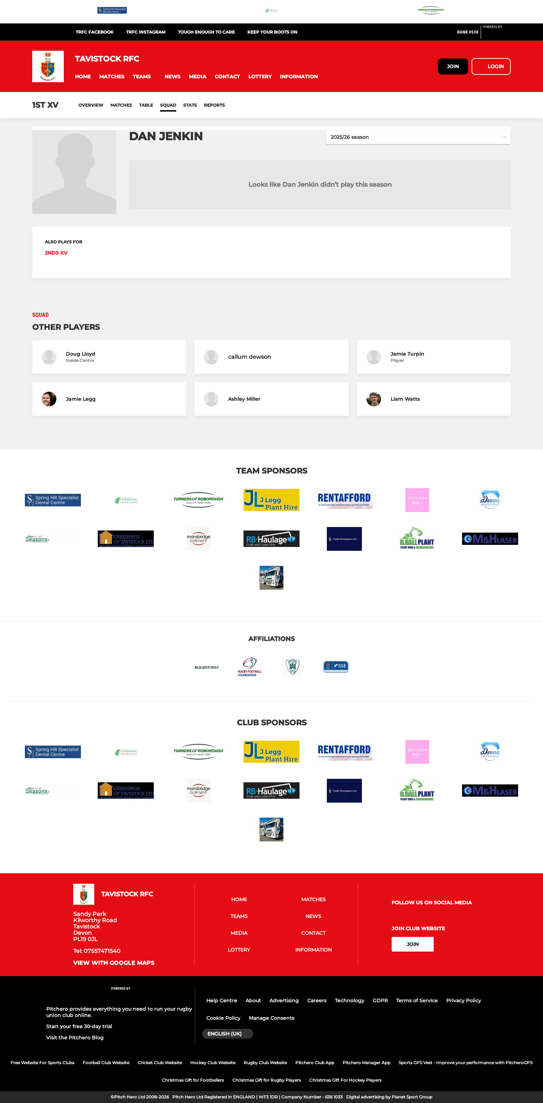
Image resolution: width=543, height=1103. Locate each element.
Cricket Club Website (160, 1062)
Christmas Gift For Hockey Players (345, 1080)
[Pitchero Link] (497, 35)
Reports (214, 105)
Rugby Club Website (265, 1062)
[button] (83, 77)
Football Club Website (106, 1062)
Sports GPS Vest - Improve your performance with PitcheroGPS (465, 1062)
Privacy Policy (463, 1000)
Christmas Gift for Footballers (193, 1080)
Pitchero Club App (314, 1062)
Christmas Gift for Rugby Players (266, 1080)
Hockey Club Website (212, 1062)
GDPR (380, 1000)
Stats (190, 105)
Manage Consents (271, 1018)
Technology (349, 1000)
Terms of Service (417, 1000)
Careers (317, 1000)
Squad (168, 105)
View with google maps (113, 963)
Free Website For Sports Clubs (42, 1062)
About (253, 1000)
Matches (121, 105)
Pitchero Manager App (366, 1062)
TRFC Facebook (95, 32)
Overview (90, 105)
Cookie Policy (223, 1018)
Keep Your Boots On (272, 32)
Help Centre (221, 1000)
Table (146, 105)
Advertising (284, 1000)
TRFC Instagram (145, 32)
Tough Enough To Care (206, 32)
